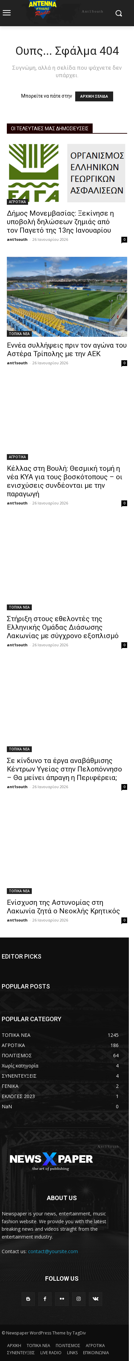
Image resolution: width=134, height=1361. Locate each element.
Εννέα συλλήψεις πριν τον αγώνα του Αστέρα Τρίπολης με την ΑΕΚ (67, 349)
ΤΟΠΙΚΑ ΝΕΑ (19, 333)
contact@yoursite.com (53, 1251)
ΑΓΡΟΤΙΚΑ (17, 201)
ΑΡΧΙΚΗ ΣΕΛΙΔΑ (94, 96)
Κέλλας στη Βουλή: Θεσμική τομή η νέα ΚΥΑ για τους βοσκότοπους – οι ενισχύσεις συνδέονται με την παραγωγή (64, 481)
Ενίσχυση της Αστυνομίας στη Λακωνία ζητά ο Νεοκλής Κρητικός (63, 906)
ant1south (17, 239)
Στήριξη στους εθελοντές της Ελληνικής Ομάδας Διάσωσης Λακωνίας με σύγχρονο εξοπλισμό (63, 627)
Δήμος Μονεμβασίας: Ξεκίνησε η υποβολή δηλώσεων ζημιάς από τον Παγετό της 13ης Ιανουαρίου (60, 221)
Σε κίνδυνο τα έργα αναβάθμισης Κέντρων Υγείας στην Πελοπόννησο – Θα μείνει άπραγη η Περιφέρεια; (64, 769)
